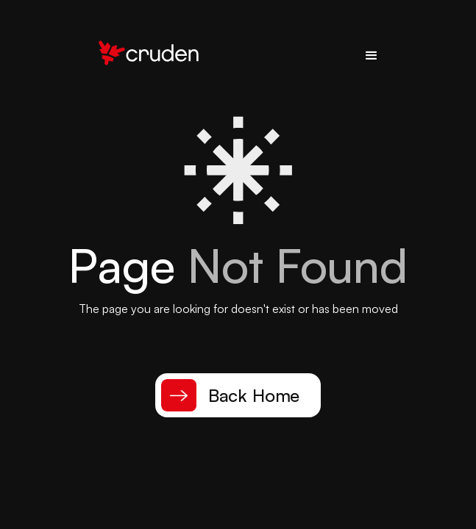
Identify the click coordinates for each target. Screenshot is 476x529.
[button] (371, 56)
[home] (144, 56)
